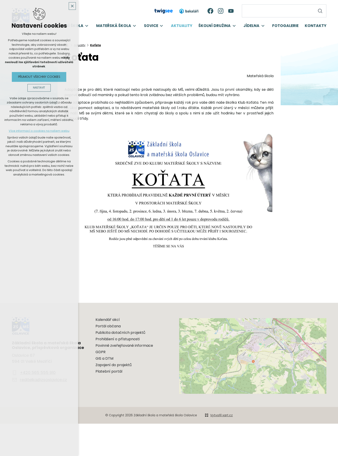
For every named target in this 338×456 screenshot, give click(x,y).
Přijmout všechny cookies (39, 76)
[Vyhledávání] (320, 11)
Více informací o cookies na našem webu (39, 130)
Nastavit (39, 87)
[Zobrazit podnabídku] (86, 26)
